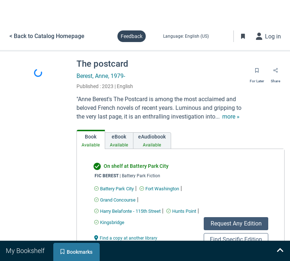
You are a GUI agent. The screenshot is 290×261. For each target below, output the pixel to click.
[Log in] (269, 36)
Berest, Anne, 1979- (100, 75)
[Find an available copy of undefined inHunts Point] (181, 211)
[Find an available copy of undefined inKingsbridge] (109, 222)
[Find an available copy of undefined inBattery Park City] (114, 188)
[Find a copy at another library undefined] (126, 237)
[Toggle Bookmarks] (243, 36)
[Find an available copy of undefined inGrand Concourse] (115, 200)
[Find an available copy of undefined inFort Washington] (159, 188)
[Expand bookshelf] (280, 251)
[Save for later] (257, 73)
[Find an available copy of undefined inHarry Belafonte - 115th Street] (127, 211)
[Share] (275, 73)
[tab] (90, 139)
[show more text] (231, 116)
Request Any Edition (236, 223)
